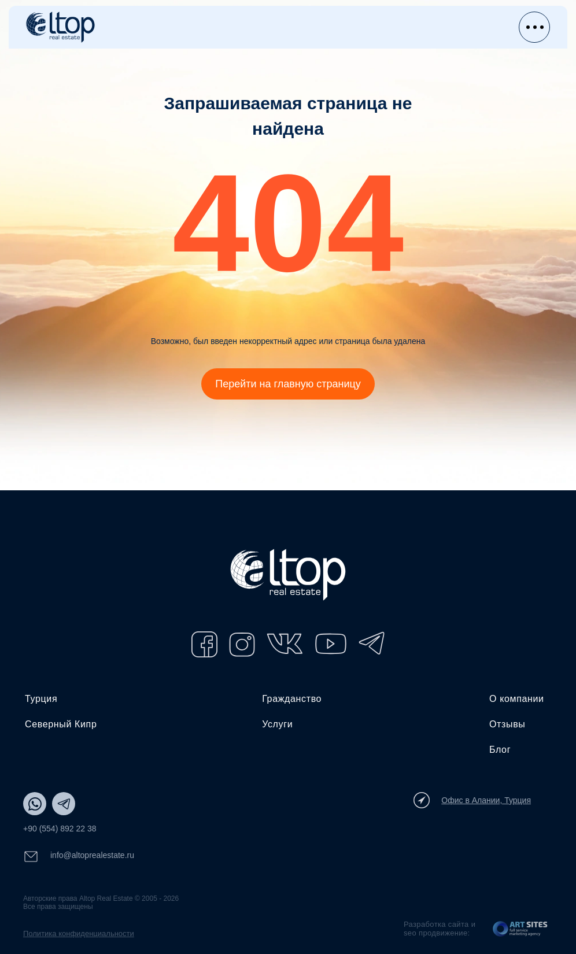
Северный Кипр (61, 724)
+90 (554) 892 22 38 (60, 828)
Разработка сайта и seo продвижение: (439, 928)
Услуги (277, 724)
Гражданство (292, 699)
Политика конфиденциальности (78, 933)
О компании (516, 699)
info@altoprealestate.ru (78, 857)
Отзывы (507, 724)
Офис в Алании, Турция (472, 800)
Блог (500, 750)
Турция (41, 699)
